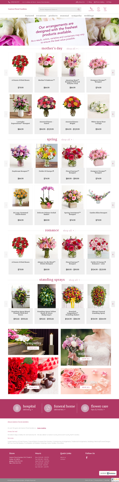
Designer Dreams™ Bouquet (98, 81)
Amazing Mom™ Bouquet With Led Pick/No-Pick (72, 81)
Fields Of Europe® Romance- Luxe (98, 263)
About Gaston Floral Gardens (18, 422)
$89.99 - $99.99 (72, 178)
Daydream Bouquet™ (20, 171)
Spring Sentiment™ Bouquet (72, 213)
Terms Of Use (89, 480)
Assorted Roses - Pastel (46, 122)
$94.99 (20, 220)
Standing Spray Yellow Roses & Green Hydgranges (46, 313)
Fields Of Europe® (46, 171)
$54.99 (98, 129)
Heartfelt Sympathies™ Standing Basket (72, 313)
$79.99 (20, 87)
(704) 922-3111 (15, 2)
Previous (6, 73)
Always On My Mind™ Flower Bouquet (46, 263)
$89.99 (46, 220)
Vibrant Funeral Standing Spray (98, 312)
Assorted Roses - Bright (72, 122)
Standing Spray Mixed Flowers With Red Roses (20, 313)
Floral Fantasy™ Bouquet (72, 172)
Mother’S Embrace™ (46, 80)
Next (113, 73)
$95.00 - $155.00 (21, 319)
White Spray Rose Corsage (98, 122)
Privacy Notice (99, 480)
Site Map (107, 480)
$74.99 (98, 87)
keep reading (41, 428)
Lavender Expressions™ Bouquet (20, 122)
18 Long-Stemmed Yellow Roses (20, 213)
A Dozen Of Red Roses (21, 80)
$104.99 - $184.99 (72, 319)
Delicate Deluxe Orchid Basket (46, 213)
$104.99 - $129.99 (98, 269)
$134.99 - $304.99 (98, 319)
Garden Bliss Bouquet (98, 213)
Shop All (71, 48)
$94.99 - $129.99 (47, 129)
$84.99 (46, 87)
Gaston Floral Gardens (17, 9)
